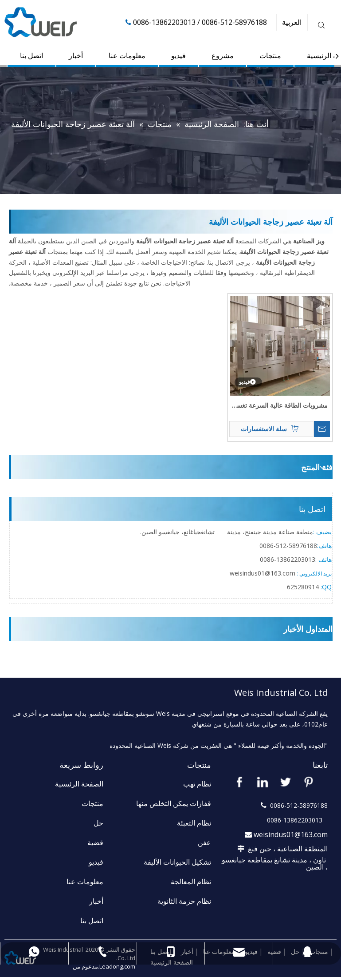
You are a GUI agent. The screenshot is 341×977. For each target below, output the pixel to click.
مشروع (223, 55)
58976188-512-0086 (288, 545)
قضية (95, 842)
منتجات (270, 55)
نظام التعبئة (194, 823)
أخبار (76, 55)
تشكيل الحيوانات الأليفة (177, 862)
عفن (204, 842)
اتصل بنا (31, 55)
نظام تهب (197, 784)
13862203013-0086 (287, 559)
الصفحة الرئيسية (79, 784)
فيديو (178, 55)
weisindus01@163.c (258, 573)
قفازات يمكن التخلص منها (173, 803)
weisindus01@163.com (291, 834)
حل (98, 823)
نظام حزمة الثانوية (184, 901)
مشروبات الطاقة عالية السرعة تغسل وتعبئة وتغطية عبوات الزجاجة (280, 406)
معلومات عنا (127, 55)
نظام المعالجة (191, 881)
